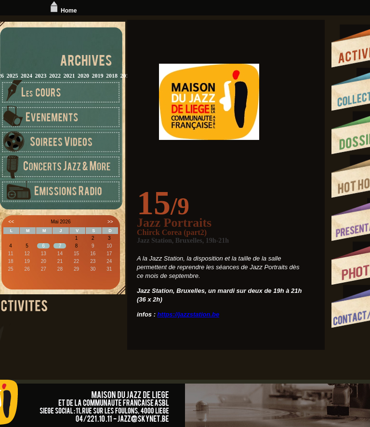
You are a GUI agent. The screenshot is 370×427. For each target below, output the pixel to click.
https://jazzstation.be (189, 314)
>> (110, 221)
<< (11, 221)
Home (62, 10)
